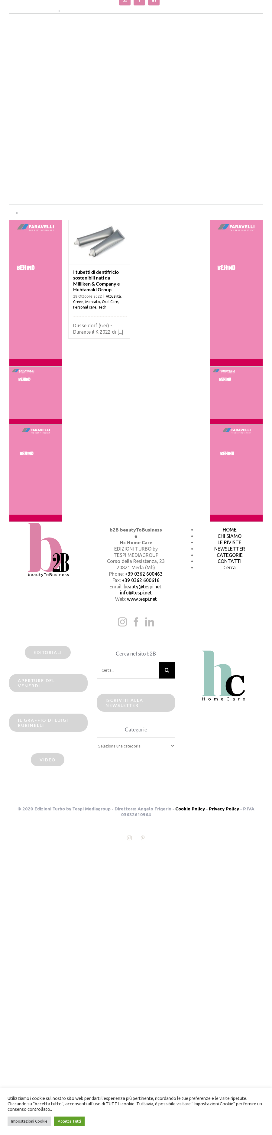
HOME (230, 529)
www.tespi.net (142, 599)
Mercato (92, 302)
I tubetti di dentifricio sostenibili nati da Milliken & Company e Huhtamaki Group (96, 280)
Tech (102, 307)
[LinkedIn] (149, 621)
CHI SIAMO (229, 536)
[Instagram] (122, 621)
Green (78, 302)
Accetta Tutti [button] (69, 1121)
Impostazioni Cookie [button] (29, 1121)
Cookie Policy (190, 809)
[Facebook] (136, 621)
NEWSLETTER (229, 548)
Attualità (113, 296)
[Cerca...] (128, 670)
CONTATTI (229, 561)
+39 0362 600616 (141, 580)
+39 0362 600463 (144, 574)
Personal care (84, 307)
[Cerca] (167, 670)
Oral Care (110, 302)
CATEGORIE (230, 555)
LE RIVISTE (229, 542)
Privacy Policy (224, 809)
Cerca (229, 567)
